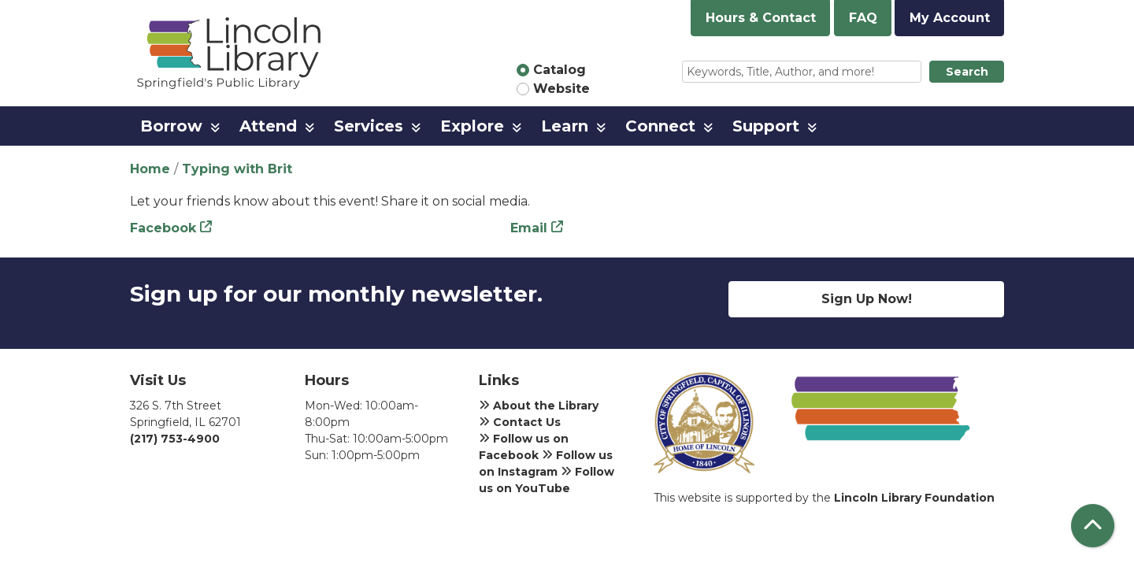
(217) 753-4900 (175, 439)
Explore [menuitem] (472, 126)
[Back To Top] (1092, 525)
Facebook (163, 227)
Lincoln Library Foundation (914, 498)
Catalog (559, 69)
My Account (950, 17)
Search (967, 72)
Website (561, 88)
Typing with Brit (237, 168)
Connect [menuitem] (660, 126)
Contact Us (520, 422)
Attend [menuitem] (268, 126)
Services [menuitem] (368, 126)
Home (150, 168)
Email (528, 227)
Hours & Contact (761, 17)
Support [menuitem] (765, 126)
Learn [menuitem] (564, 126)
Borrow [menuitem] (171, 126)
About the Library (538, 405)
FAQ (863, 17)
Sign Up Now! (866, 298)
